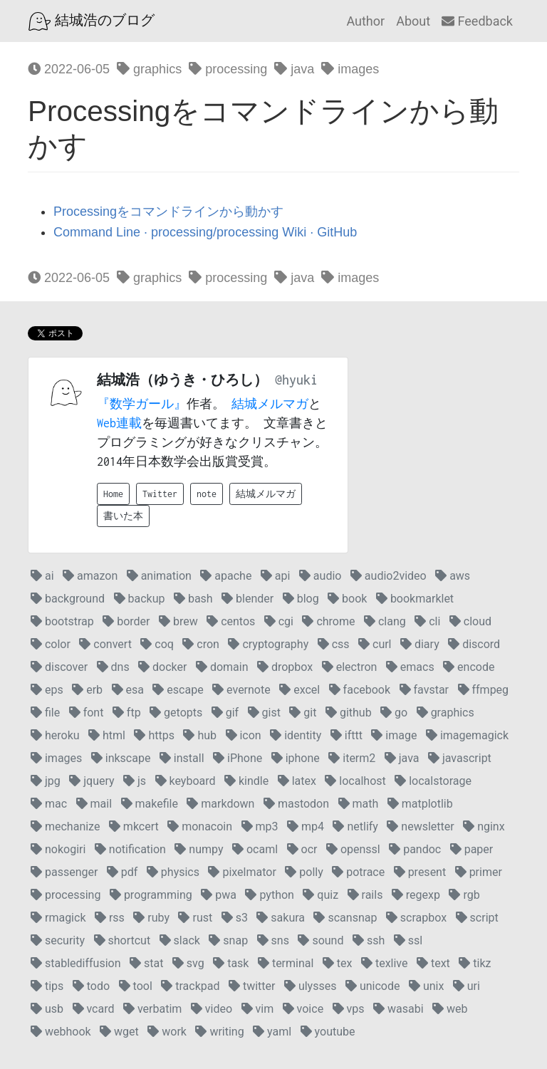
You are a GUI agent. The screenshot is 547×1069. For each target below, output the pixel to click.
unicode (372, 986)
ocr (302, 849)
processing (228, 69)
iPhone (237, 758)
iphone (295, 758)
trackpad (190, 986)
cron (200, 644)
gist (264, 712)
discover (59, 667)
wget (119, 1031)
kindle (246, 781)
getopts (176, 712)
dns (113, 667)
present (420, 872)
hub (200, 735)
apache (225, 576)
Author (365, 21)
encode (468, 667)
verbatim (152, 1009)
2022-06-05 (69, 69)
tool (135, 986)
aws (452, 576)
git (302, 712)
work (167, 1031)
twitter (252, 986)
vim (257, 1009)
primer (478, 872)
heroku (55, 735)
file (45, 712)
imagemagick (467, 735)
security (58, 940)
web (449, 1009)
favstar (424, 690)
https (154, 735)
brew (178, 621)
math (358, 803)
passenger (64, 872)
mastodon (296, 803)
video (211, 1009)
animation (159, 576)
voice (303, 1009)
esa (128, 690)
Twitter (159, 494)
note (207, 494)
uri (466, 986)
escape (177, 690)
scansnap (345, 917)
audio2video (388, 576)
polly (304, 872)
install (182, 758)
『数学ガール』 (142, 403)
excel (299, 690)
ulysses (310, 986)
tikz (475, 963)
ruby (151, 917)
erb (87, 690)
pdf (122, 872)
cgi (278, 621)
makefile (149, 803)
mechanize (65, 826)
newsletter (420, 826)
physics (173, 872)
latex (297, 781)
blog (301, 598)
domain (222, 667)
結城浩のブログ (91, 21)
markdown (220, 803)
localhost (355, 781)
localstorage (433, 781)
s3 (235, 917)
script (477, 917)
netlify (355, 826)
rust (195, 917)
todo (91, 986)
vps (349, 1009)
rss (110, 917)
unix (426, 986)
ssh (369, 940)
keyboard (185, 781)
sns (273, 940)
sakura (280, 917)
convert (105, 644)
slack (180, 940)
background (68, 598)
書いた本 (123, 516)
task (231, 963)
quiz (320, 895)
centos (231, 621)
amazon (90, 576)
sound (320, 940)
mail (94, 803)
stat (146, 963)
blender (248, 598)
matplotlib (420, 803)
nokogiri (58, 849)
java (294, 69)
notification (130, 849)
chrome (328, 621)
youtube (328, 1031)
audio (320, 576)
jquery (91, 781)
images (350, 69)
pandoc (415, 849)
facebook (359, 690)
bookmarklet (415, 598)
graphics (149, 69)
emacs (410, 667)
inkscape (121, 758)
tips (47, 986)
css (334, 644)
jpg (46, 781)
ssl (408, 940)
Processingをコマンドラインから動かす (168, 211)
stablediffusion (76, 963)
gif (225, 712)
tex (338, 963)
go (393, 712)
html (106, 735)
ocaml (255, 849)
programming (151, 895)
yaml (272, 1031)
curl (374, 644)
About (413, 21)
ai (42, 576)
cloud (470, 621)
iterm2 (351, 758)
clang (385, 621)
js (134, 781)
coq (157, 644)
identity (295, 735)
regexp (416, 895)
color (51, 644)
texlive (384, 963)
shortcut (122, 940)
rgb (464, 895)
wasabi (398, 1009)
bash (193, 598)
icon (243, 735)
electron (349, 667)
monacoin (199, 826)
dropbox (285, 667)
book (347, 598)
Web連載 (119, 423)
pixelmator (242, 872)
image (394, 735)
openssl (353, 849)
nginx (483, 826)
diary (419, 644)
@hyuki (296, 379)
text (433, 963)
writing (219, 1031)
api (276, 576)
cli (427, 621)
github (348, 712)
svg (188, 963)
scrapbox (416, 917)
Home (113, 494)
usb (47, 1009)
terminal (285, 963)
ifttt (346, 735)
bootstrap (62, 621)
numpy (198, 849)
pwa (218, 895)
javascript (459, 758)
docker (162, 667)
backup (139, 598)
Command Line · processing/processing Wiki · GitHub (205, 232)
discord (474, 644)
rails (365, 895)
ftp (127, 712)
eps (47, 690)
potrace (358, 872)
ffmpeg (483, 690)
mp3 (259, 826)
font (86, 712)
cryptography (268, 644)
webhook (61, 1031)
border (126, 621)
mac (49, 803)
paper (472, 849)
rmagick (58, 917)
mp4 (305, 826)
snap (228, 940)
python (269, 895)
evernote (241, 690)
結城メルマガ (269, 403)
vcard (94, 1009)
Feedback (477, 21)
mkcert (134, 826)
